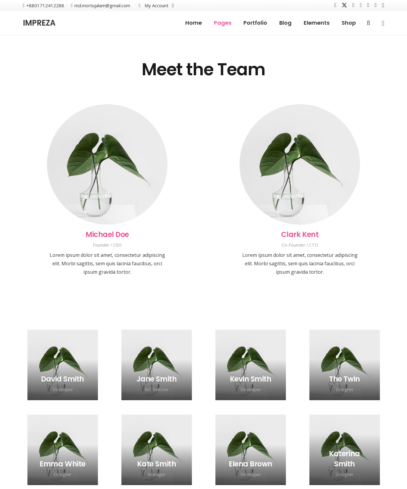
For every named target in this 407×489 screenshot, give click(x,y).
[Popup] (383, 23)
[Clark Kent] (300, 164)
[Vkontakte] (353, 5)
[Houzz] (376, 5)
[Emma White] (62, 464)
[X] (344, 5)
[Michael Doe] (107, 164)
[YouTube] (361, 5)
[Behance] (368, 5)
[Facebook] (335, 5)
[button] (155, 5)
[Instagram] (383, 5)
